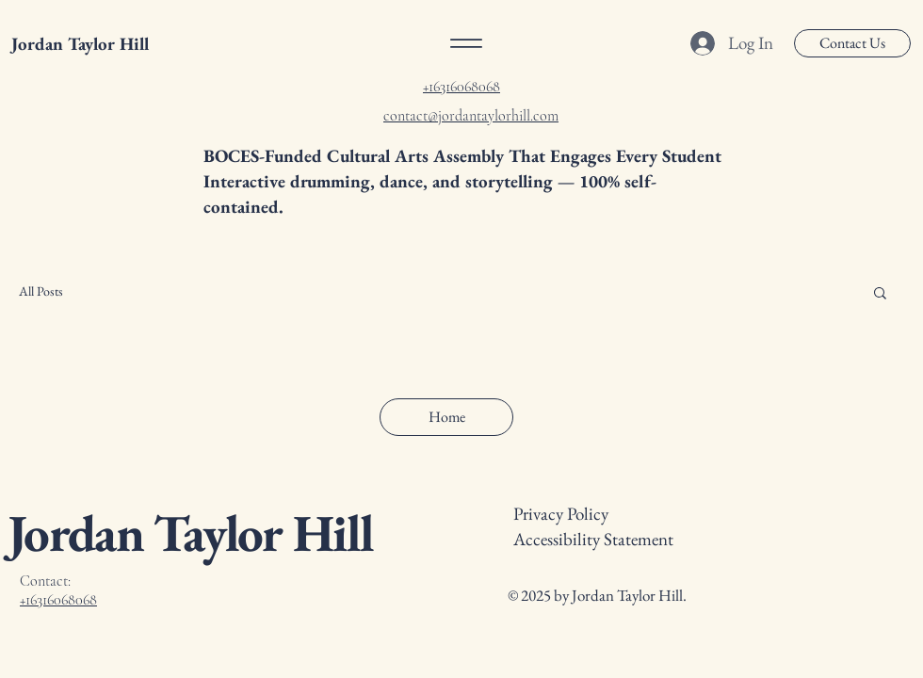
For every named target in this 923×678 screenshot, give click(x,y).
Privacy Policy (560, 513)
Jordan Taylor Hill (80, 44)
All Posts (41, 290)
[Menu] (466, 43)
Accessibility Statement (593, 539)
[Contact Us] (852, 43)
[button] (880, 294)
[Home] (446, 417)
